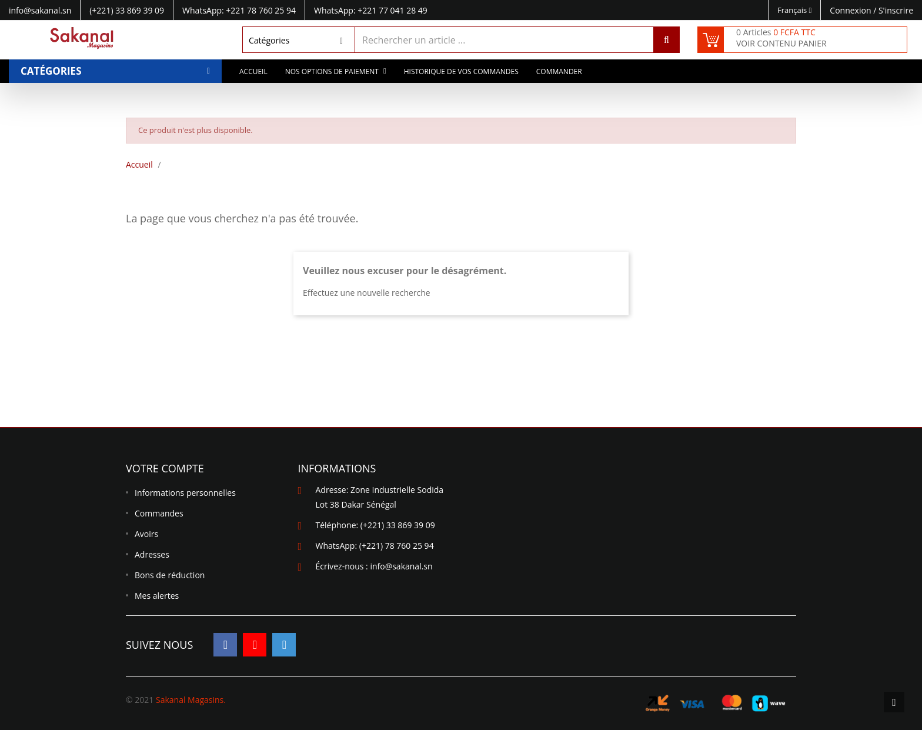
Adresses (152, 554)
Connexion (851, 10)
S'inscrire (895, 10)
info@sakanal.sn (401, 566)
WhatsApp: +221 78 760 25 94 (239, 10)
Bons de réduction (170, 575)
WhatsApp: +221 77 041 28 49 (370, 10)
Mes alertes (157, 595)
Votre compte (165, 468)
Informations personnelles (185, 492)
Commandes (159, 513)
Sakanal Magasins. (191, 699)
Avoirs (146, 533)
